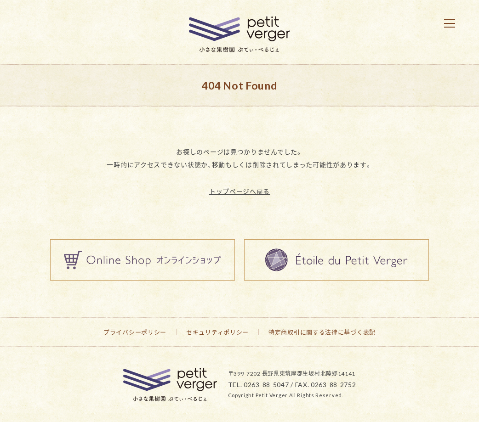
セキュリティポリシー (217, 332)
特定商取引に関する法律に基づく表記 (322, 332)
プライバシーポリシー (134, 332)
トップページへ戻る (239, 191)
